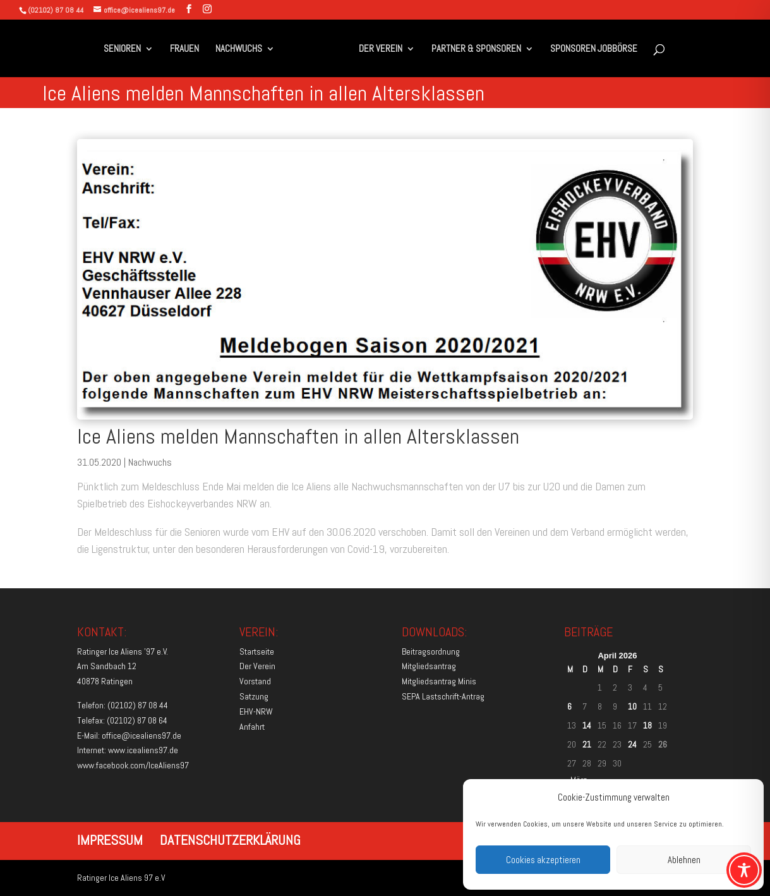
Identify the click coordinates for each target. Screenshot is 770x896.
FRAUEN (184, 49)
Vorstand (255, 681)
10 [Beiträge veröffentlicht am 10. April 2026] (632, 706)
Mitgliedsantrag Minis (439, 681)
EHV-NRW (256, 711)
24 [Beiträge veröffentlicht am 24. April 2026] (632, 744)
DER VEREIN (380, 49)
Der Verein (257, 666)
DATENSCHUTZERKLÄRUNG (230, 840)
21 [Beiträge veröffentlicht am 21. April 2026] (586, 744)
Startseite (256, 651)
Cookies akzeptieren (543, 860)
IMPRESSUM (110, 840)
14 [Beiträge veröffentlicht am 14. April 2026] (586, 725)
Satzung (253, 696)
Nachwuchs (150, 462)
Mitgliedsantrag (429, 666)
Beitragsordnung (431, 651)
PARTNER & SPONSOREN (476, 49)
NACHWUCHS (238, 49)
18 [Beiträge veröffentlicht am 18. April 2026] (647, 725)
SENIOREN (122, 49)
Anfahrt (252, 726)
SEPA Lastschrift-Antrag (443, 696)
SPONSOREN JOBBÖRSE (593, 49)
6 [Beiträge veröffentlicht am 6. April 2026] (569, 706)
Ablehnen (684, 860)
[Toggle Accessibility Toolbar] (744, 870)
